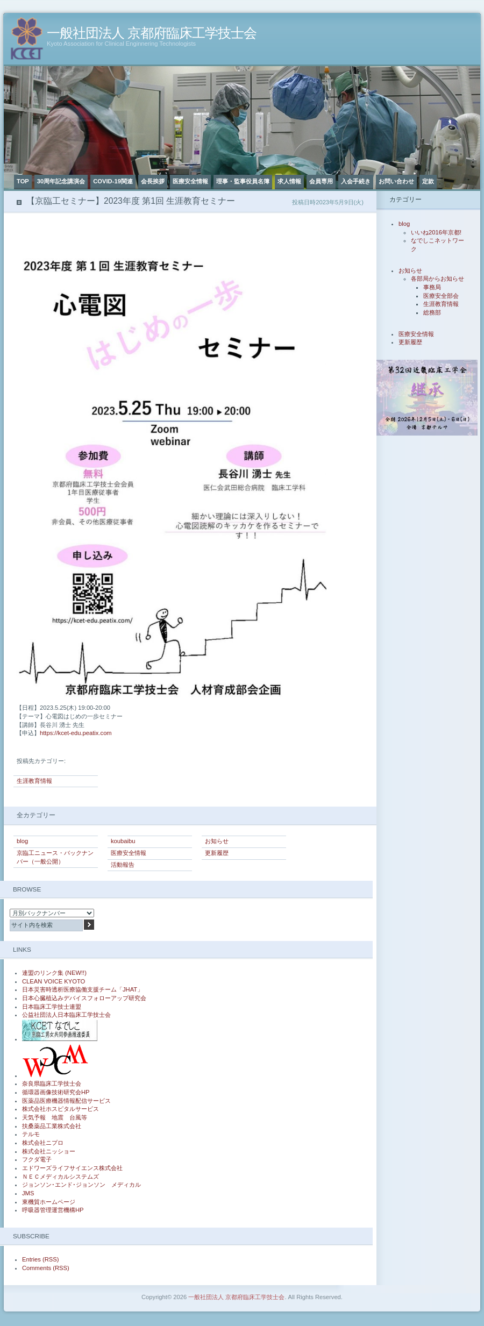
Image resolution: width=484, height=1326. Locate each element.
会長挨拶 (153, 181)
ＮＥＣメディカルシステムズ (60, 1176)
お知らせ (217, 841)
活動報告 (122, 864)
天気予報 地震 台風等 (54, 1117)
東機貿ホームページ (48, 1202)
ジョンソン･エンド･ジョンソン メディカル (81, 1184)
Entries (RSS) (40, 1259)
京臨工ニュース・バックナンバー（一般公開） (55, 857)
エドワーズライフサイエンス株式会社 (72, 1168)
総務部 (432, 312)
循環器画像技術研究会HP (56, 1092)
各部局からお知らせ (437, 278)
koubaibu (123, 841)
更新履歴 (217, 853)
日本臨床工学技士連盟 (51, 1006)
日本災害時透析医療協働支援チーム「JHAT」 (82, 989)
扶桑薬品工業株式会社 (51, 1126)
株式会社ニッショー (48, 1151)
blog (22, 841)
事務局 (432, 287)
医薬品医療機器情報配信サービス (66, 1100)
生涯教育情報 (34, 781)
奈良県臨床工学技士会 (51, 1083)
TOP (23, 181)
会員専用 (321, 181)
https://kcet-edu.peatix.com (76, 733)
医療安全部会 (441, 296)
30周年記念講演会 (61, 181)
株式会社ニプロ (42, 1142)
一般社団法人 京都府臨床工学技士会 (152, 33)
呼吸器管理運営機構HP (53, 1210)
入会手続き (356, 181)
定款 (428, 181)
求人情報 (289, 181)
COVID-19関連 (113, 181)
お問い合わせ (396, 181)
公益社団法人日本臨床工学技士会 (66, 1014)
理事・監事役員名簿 (242, 181)
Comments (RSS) (45, 1268)
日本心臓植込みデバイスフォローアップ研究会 (84, 998)
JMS (28, 1193)
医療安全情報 (190, 181)
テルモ (31, 1134)
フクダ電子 (37, 1159)
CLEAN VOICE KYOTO (53, 981)
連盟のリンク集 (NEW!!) (54, 972)
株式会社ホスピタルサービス (60, 1109)
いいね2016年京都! (436, 232)
